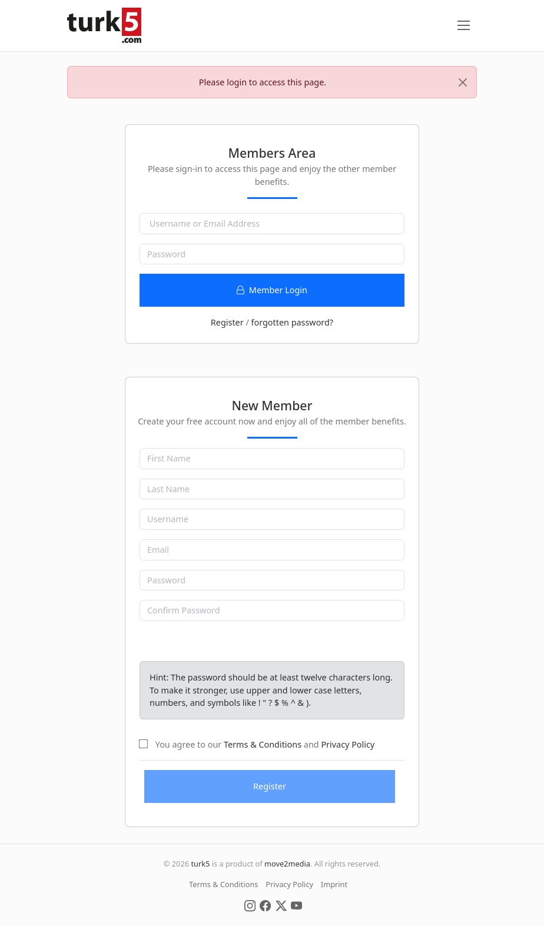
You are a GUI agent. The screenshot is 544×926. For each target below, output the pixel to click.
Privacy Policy (347, 744)
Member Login (272, 290)
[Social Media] (250, 905)
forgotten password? (292, 322)
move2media (287, 863)
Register (227, 322)
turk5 (200, 863)
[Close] (462, 82)
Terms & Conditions (262, 744)
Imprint (334, 884)
